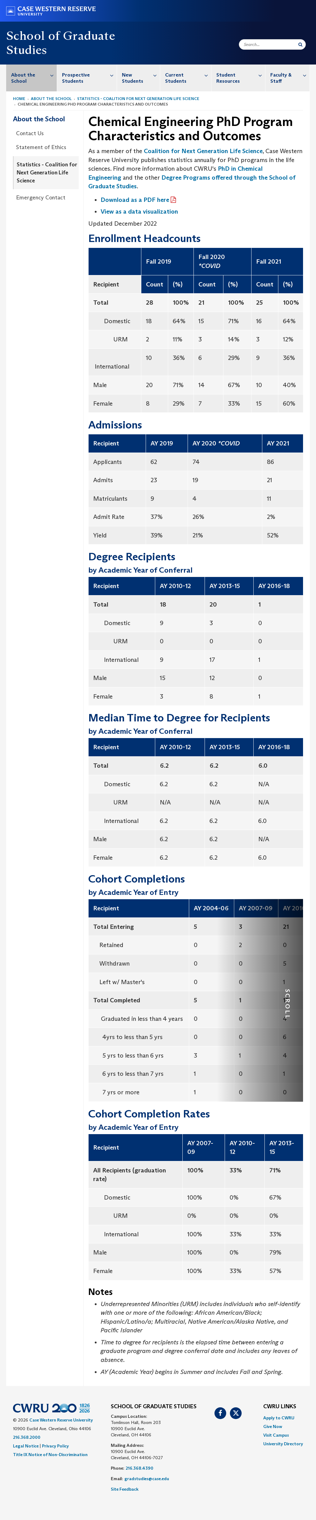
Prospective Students (89, 75)
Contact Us (30, 133)
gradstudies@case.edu (146, 1478)
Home (19, 98)
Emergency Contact (40, 197)
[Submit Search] (300, 44)
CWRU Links (279, 1407)
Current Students (188, 75)
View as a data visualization (139, 211)
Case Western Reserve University (61, 1420)
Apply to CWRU (278, 1418)
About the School (34, 75)
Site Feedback (125, 1489)
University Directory (283, 1444)
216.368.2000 (26, 1437)
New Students (141, 75)
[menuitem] (31, 78)
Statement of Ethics (41, 147)
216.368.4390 (139, 1468)
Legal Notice (26, 1446)
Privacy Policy (55, 1446)
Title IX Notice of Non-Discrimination (50, 1454)
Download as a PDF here (135, 199)
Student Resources (240, 75)
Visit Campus (276, 1435)
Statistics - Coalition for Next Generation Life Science (138, 98)
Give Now (272, 1426)
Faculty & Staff (290, 75)
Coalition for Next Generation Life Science (203, 151)
